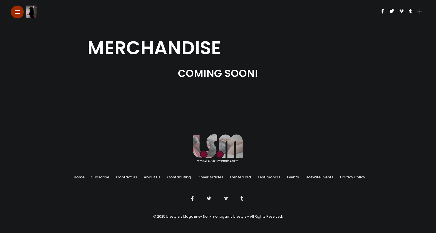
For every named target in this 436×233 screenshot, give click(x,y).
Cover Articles (210, 177)
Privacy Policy (352, 177)
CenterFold (240, 177)
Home (79, 177)
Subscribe (100, 177)
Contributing (179, 177)
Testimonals (268, 177)
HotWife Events (319, 177)
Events (293, 177)
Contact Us (126, 177)
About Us (152, 177)
